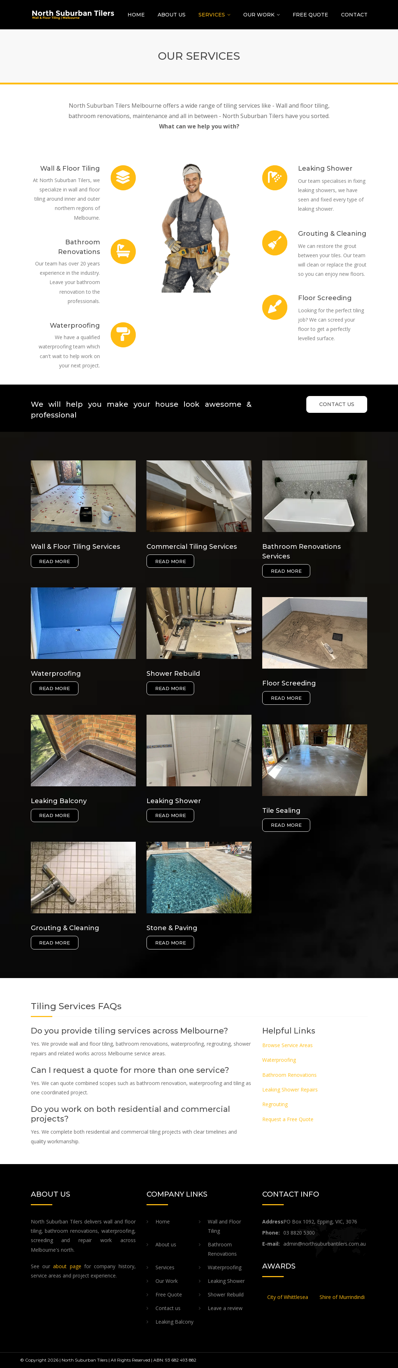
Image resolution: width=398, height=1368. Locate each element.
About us (172, 14)
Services (211, 14)
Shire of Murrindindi (342, 1297)
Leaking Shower (226, 1280)
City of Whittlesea (287, 1297)
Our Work (258, 14)
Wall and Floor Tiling (224, 1226)
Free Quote (310, 14)
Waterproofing (279, 1059)
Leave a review (225, 1308)
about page (67, 1266)
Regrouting (275, 1104)
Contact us (168, 1308)
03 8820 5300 (299, 1232)
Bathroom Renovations (289, 1074)
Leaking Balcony (174, 1321)
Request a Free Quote (287, 1119)
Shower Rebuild (226, 1294)
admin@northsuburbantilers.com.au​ (324, 1243)
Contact (354, 14)
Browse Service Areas (287, 1045)
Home (136, 14)
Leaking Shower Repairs (290, 1089)
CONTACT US (336, 404)
